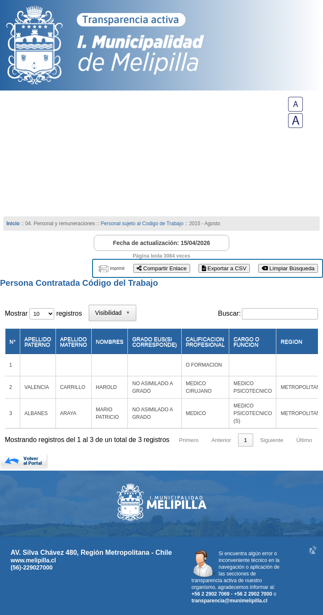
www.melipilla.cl (33, 560)
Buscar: (229, 313)
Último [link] (304, 440)
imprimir (117, 268)
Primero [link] (189, 440)
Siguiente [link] (271, 440)
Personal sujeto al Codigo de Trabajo (142, 223)
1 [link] (245, 440)
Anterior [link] (221, 440)
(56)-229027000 (32, 567)
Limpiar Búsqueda (288, 268)
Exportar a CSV (224, 268)
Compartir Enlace (162, 268)
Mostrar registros (43, 313)
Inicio (12, 223)
